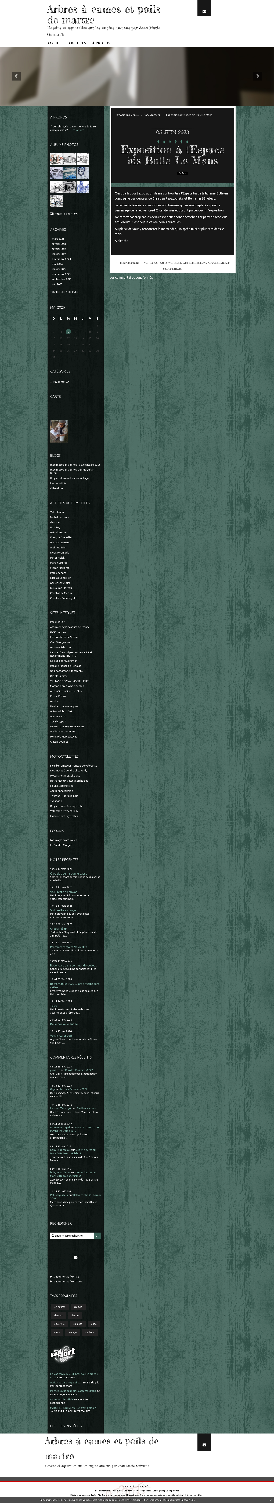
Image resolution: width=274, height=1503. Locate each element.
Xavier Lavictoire (60, 582)
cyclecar (90, 1332)
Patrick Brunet (59, 532)
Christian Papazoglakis (63, 597)
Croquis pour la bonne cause (68, 873)
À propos (101, 42)
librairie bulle (187, 262)
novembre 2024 (61, 258)
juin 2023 (57, 283)
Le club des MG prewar (63, 660)
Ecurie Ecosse (58, 695)
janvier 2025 (59, 253)
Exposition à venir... (127, 114)
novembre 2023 (61, 273)
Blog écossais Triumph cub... (66, 805)
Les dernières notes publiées (137, 1490)
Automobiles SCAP (61, 710)
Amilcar (54, 700)
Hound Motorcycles (61, 785)
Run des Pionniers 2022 (79, 1069)
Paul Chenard (58, 572)
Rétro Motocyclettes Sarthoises (69, 780)
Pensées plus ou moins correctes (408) (73, 1390)
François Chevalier (61, 537)
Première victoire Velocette (68, 946)
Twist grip (56, 800)
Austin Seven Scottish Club (66, 690)
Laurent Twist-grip (61, 1108)
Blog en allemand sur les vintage (69, 477)
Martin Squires (58, 562)
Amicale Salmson (60, 646)
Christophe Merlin (61, 592)
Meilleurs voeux (86, 1108)
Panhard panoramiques (64, 705)
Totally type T (58, 721)
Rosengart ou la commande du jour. (73, 965)
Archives (77, 42)
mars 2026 (58, 238)
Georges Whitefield (62, 1399)
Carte (55, 396)
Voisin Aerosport (61, 1035)
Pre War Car (57, 621)
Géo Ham (55, 521)
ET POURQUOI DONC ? (63, 1394)
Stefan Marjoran (60, 567)
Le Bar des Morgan (61, 844)
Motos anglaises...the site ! (65, 775)
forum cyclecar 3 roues (63, 839)
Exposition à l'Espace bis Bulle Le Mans (189, 114)
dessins (58, 1315)
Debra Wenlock (59, 552)
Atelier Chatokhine (61, 790)
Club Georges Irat (60, 641)
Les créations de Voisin (64, 636)
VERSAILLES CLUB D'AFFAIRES (72, 1411)
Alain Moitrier (58, 547)
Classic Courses (59, 741)
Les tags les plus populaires (166, 1490)
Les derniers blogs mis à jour (108, 1490)
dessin (75, 1315)
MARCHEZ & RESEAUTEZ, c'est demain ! (73, 1407)
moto (57, 1332)
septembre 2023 (62, 278)
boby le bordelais (60, 1149)
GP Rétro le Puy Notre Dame (67, 726)
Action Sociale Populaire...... (66, 1382)
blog (200, 1495)
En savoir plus (187, 1500)
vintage (73, 1332)
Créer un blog (129, 1486)
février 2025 (59, 248)
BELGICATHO (67, 1377)
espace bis (171, 262)
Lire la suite (77, 129)
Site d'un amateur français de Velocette (73, 765)
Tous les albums (66, 213)
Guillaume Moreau (61, 587)
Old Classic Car (58, 675)
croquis (78, 1306)
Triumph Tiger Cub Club (64, 795)
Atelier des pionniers (62, 731)
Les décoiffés (58, 482)
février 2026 (59, 243)
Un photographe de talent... (66, 670)
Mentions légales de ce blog (111, 1495)
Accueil (55, 42)
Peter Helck (57, 557)
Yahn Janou (57, 511)
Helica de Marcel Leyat (63, 736)
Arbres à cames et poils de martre (104, 14)
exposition (157, 262)
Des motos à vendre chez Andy (68, 770)
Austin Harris (58, 716)
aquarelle (59, 1323)
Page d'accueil (152, 114)
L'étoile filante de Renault (65, 665)
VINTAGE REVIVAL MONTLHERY (69, 680)
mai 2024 (57, 263)
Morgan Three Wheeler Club (67, 685)
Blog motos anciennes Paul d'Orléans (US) (75, 464)
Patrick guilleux (59, 1194)
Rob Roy (55, 527)
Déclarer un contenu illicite (83, 1495)
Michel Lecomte (59, 516)
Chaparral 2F (58, 928)
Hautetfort (145, 1486)
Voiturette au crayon (63, 891)
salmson (77, 1323)
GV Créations (58, 631)
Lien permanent (127, 262)
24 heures (59, 1306)
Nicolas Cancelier (60, 577)
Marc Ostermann (60, 542)
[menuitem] (55, 42)
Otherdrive (56, 487)
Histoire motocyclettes (64, 815)
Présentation (61, 381)
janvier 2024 (59, 268)
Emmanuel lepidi (60, 1127)
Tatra (53, 1005)
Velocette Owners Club (64, 810)
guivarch (55, 1069)
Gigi (52, 1088)
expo (94, 1323)
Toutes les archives (64, 291)
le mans (202, 262)
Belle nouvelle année (64, 1023)
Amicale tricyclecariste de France (70, 626)
